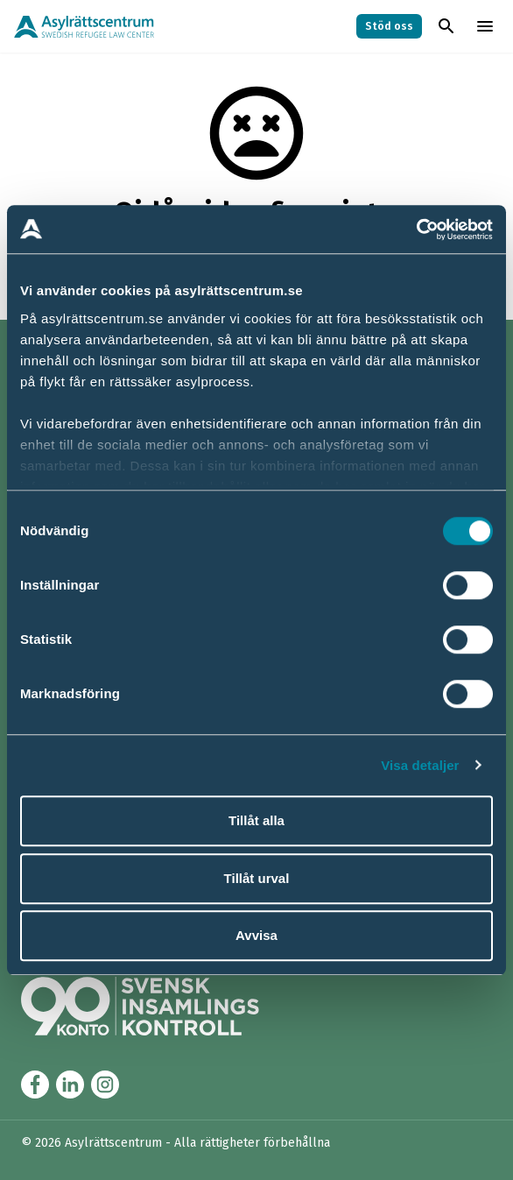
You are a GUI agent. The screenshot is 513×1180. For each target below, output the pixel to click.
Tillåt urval (257, 878)
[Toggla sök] (446, 26)
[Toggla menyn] (485, 26)
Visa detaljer (420, 765)
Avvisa (256, 935)
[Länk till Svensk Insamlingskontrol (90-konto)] (161, 1006)
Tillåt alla (256, 820)
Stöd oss (389, 26)
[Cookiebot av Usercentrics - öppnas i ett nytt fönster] (416, 229)
